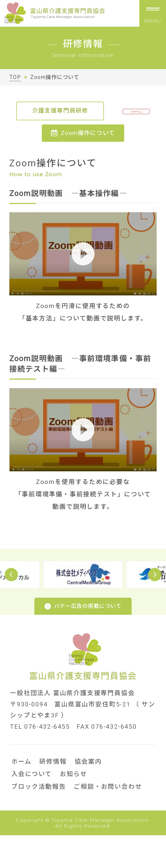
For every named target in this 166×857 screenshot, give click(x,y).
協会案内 (88, 783)
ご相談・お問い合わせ (108, 808)
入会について (31, 795)
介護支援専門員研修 (83, 110)
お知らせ (73, 795)
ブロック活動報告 (38, 808)
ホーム (21, 783)
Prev (11, 596)
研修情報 (53, 783)
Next (154, 596)
